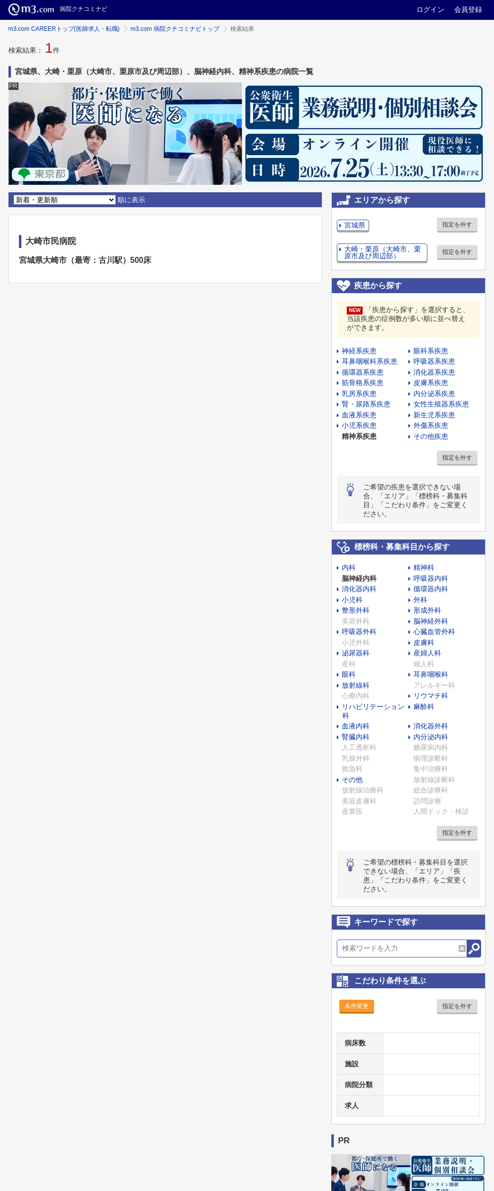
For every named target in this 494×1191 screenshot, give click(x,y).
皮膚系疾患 (430, 383)
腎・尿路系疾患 (366, 404)
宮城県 (354, 225)
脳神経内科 (359, 578)
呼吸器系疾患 (434, 361)
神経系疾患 (359, 351)
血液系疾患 (359, 415)
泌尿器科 (356, 653)
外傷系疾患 (430, 425)
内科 (349, 567)
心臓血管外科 (434, 631)
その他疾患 (430, 436)
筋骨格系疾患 (363, 383)
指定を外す (457, 224)
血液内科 (356, 726)
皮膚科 (423, 642)
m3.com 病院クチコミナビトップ (175, 28)
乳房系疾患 (359, 393)
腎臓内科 (356, 737)
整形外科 (356, 610)
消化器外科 (430, 726)
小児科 (352, 600)
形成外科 (427, 610)
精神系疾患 (359, 436)
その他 (352, 780)
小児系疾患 (359, 425)
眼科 (349, 674)
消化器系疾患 (434, 372)
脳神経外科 (430, 621)
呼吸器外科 (359, 631)
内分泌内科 (430, 737)
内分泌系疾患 (434, 393)
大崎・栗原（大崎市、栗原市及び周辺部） (382, 252)
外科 (420, 600)
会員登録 (468, 9)
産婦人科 (427, 653)
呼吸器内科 (430, 578)
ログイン (430, 9)
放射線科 (356, 685)
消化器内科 (359, 589)
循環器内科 (430, 589)
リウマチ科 (430, 696)
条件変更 (357, 1006)
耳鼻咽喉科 (430, 674)
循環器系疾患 (363, 372)
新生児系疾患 (434, 415)
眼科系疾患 (430, 351)
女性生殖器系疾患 (441, 404)
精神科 (423, 567)
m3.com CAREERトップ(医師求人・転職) (64, 28)
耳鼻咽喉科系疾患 (369, 361)
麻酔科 (423, 707)
